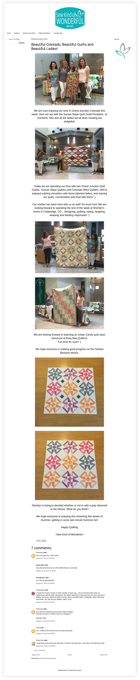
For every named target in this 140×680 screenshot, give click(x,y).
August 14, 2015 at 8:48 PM (45, 633)
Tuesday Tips (58, 33)
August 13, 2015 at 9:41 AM (45, 602)
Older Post (103, 655)
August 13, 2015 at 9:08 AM (45, 583)
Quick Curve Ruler (29, 33)
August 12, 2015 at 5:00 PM (45, 558)
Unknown (39, 552)
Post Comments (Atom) (48, 658)
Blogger (79, 670)
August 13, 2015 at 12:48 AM (45, 571)
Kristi (38, 628)
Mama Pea (39, 640)
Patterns (17, 33)
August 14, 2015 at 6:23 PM (45, 621)
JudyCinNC (40, 590)
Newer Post (36, 655)
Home (9, 33)
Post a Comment (39, 650)
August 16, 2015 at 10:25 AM (45, 646)
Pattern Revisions (44, 33)
